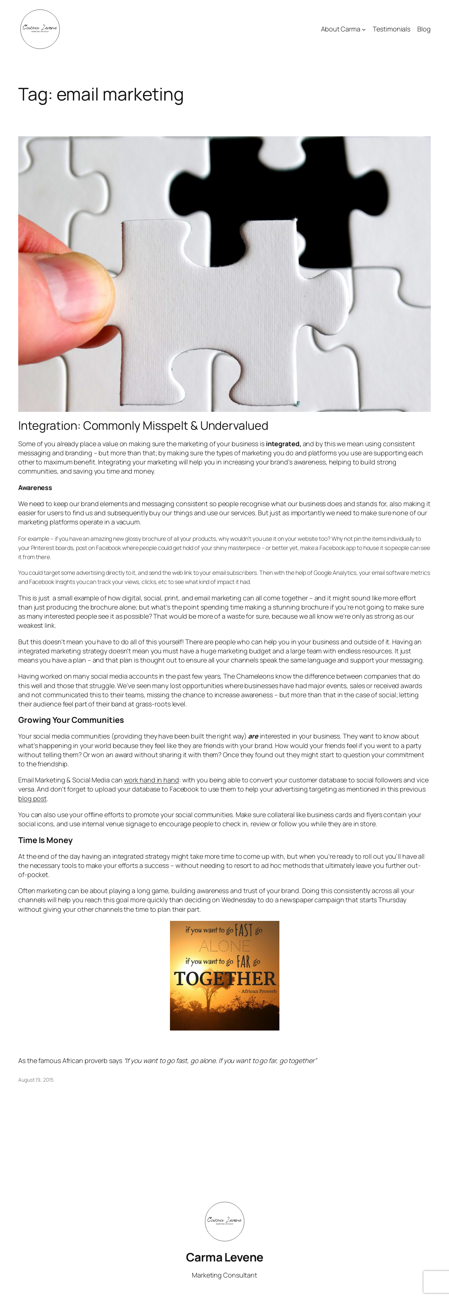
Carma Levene (224, 1257)
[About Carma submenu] (364, 29)
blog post (32, 798)
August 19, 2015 (36, 1079)
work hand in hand (151, 779)
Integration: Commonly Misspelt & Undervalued (143, 425)
